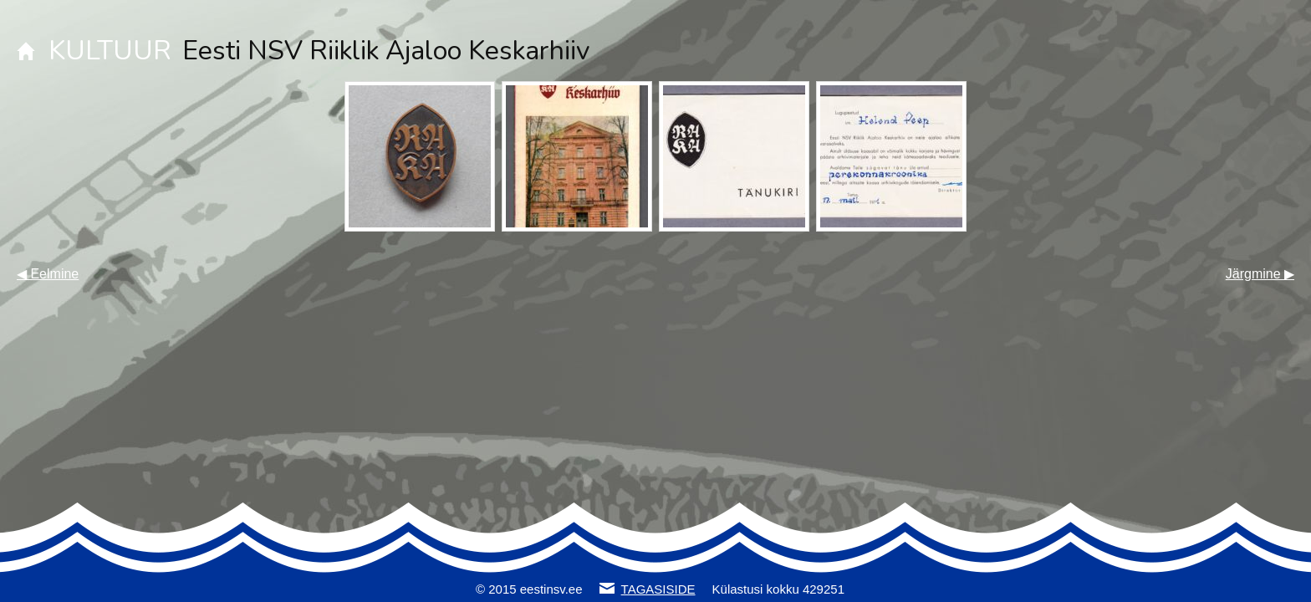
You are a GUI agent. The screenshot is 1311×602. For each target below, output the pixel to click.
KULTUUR (109, 51)
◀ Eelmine (48, 274)
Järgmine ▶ (1260, 274)
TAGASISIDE (658, 589)
